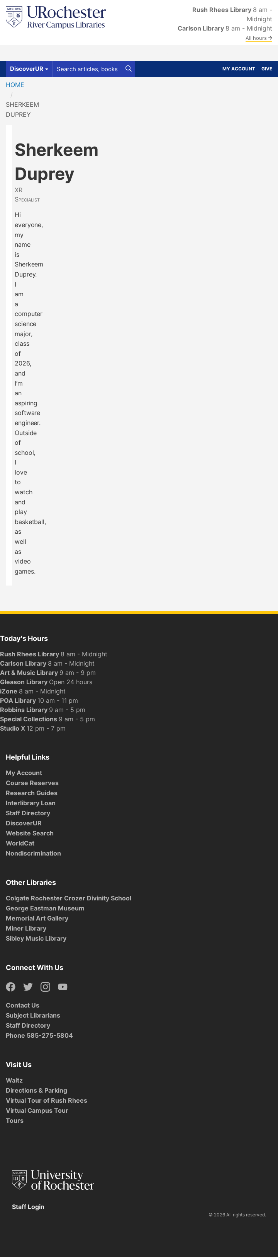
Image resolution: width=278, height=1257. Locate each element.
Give (266, 68)
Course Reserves (32, 783)
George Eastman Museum (45, 908)
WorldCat (20, 843)
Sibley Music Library (36, 938)
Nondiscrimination (33, 853)
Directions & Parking (36, 1090)
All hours (259, 37)
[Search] (128, 69)
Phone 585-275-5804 (39, 1035)
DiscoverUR (24, 823)
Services (104, 53)
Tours (15, 1120)
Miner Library (26, 928)
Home (15, 84)
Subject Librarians (33, 1015)
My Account (238, 68)
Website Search (30, 833)
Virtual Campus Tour (37, 1110)
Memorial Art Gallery (37, 918)
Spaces (72, 53)
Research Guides (32, 793)
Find (13, 53)
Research (139, 53)
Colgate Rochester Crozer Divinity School (68, 898)
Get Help (40, 53)
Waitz (14, 1080)
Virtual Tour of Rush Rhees (46, 1100)
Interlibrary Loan (31, 803)
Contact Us (22, 1005)
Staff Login (28, 1206)
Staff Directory (28, 813)
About (170, 53)
